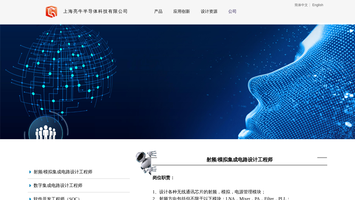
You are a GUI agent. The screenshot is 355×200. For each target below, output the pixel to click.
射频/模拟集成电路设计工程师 (63, 171)
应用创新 (181, 11)
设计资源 (209, 11)
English (317, 5)
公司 (232, 11)
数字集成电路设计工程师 (58, 185)
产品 (158, 11)
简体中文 (301, 5)
